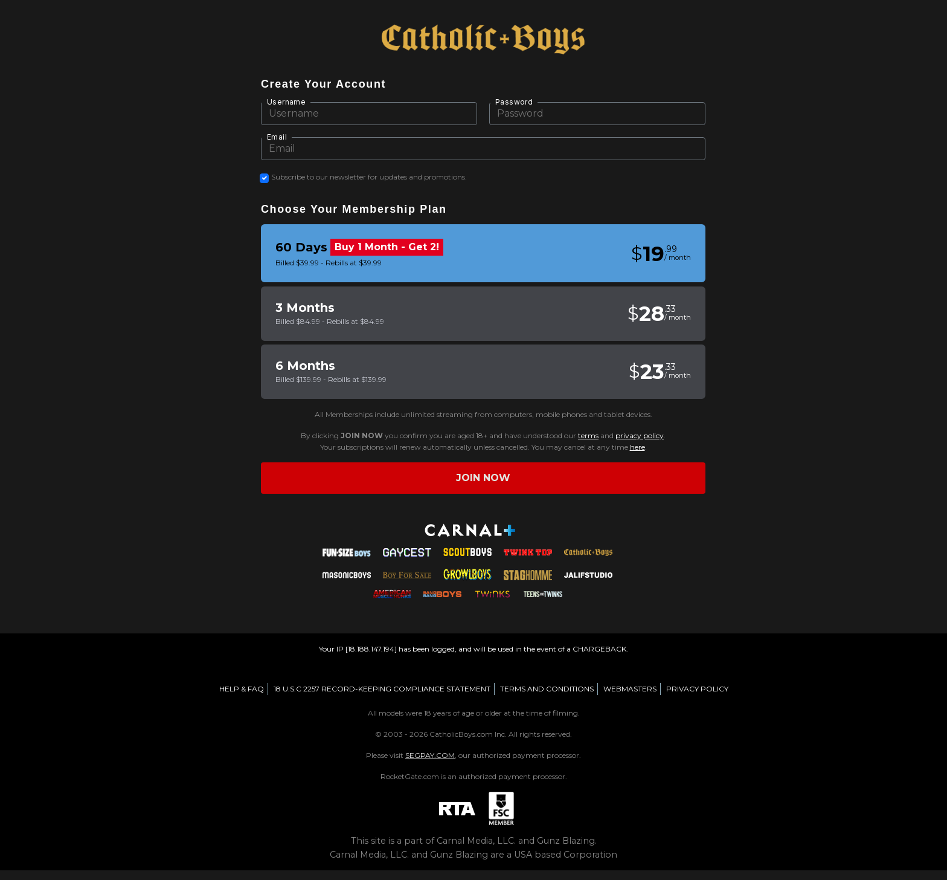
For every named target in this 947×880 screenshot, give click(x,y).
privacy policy (639, 435)
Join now (483, 478)
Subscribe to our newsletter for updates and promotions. (369, 177)
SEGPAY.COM (430, 755)
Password (514, 101)
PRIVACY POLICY (697, 688)
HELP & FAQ (241, 688)
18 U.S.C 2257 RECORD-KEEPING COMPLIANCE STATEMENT (382, 688)
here (637, 446)
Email (277, 136)
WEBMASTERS (629, 688)
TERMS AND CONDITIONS (547, 688)
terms (588, 435)
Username (286, 101)
